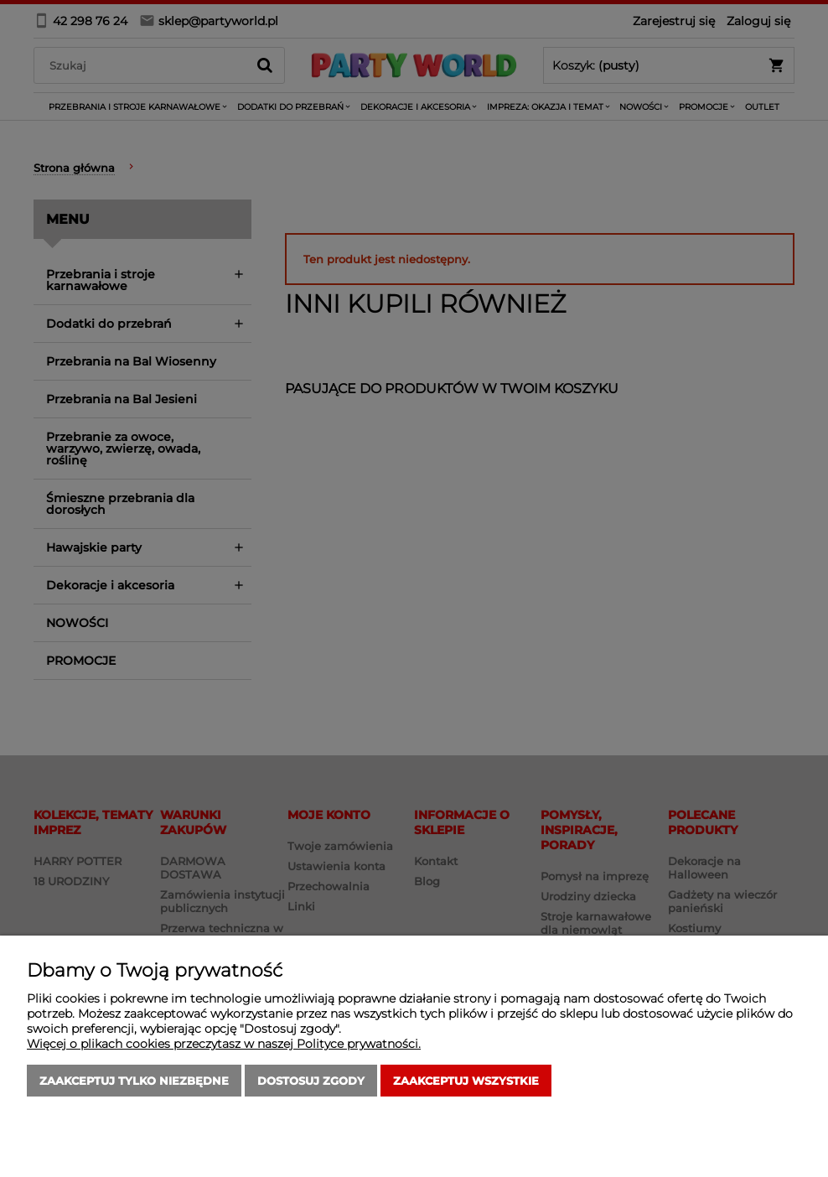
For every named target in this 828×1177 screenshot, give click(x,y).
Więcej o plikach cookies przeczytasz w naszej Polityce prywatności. (224, 1043)
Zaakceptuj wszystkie (466, 1080)
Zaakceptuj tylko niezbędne (134, 1080)
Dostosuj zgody (311, 1080)
